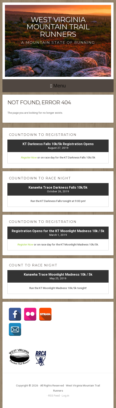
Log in (65, 395)
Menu (59, 85)
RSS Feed (54, 395)
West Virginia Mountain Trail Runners (58, 27)
